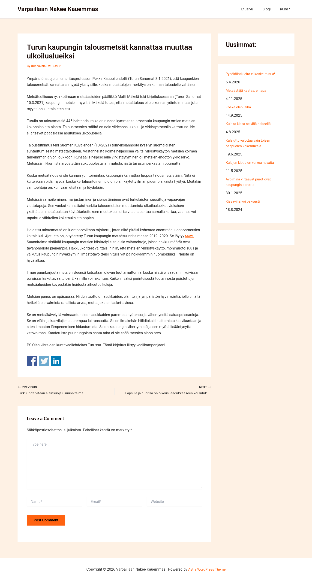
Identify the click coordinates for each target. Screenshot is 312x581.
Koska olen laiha (239, 107)
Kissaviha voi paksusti (244, 201)
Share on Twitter (44, 361)
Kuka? (286, 9)
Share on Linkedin (56, 361)
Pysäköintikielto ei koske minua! (252, 74)
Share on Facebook (32, 361)
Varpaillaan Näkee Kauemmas (58, 9)
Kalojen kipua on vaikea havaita (251, 162)
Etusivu (252, 9)
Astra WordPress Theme (207, 569)
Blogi (269, 9)
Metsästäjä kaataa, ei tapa (247, 90)
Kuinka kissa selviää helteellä (249, 124)
